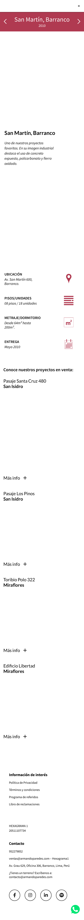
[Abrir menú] (78, 6)
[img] (78, 21)
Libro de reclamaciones (24, 804)
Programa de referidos (23, 797)
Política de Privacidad (23, 783)
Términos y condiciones (24, 790)
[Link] (14, 895)
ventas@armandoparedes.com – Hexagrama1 (39, 858)
